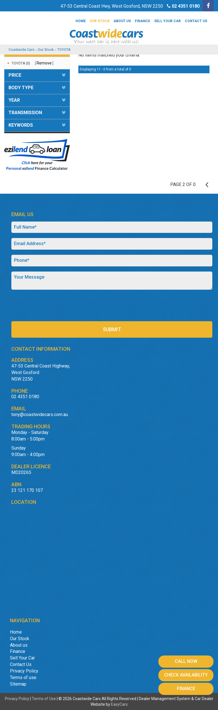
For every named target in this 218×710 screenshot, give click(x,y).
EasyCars (119, 704)
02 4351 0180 (186, 6)
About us (122, 21)
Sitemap (18, 684)
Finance (142, 21)
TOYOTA (64, 49)
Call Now (186, 661)
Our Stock (100, 21)
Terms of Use (44, 698)
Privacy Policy (24, 671)
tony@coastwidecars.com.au (39, 414)
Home (81, 21)
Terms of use (23, 677)
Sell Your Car (167, 21)
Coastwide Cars (21, 49)
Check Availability (186, 675)
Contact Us (196, 21)
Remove (44, 63)
